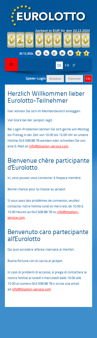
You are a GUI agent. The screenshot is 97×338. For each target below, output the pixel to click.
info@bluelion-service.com (48, 146)
